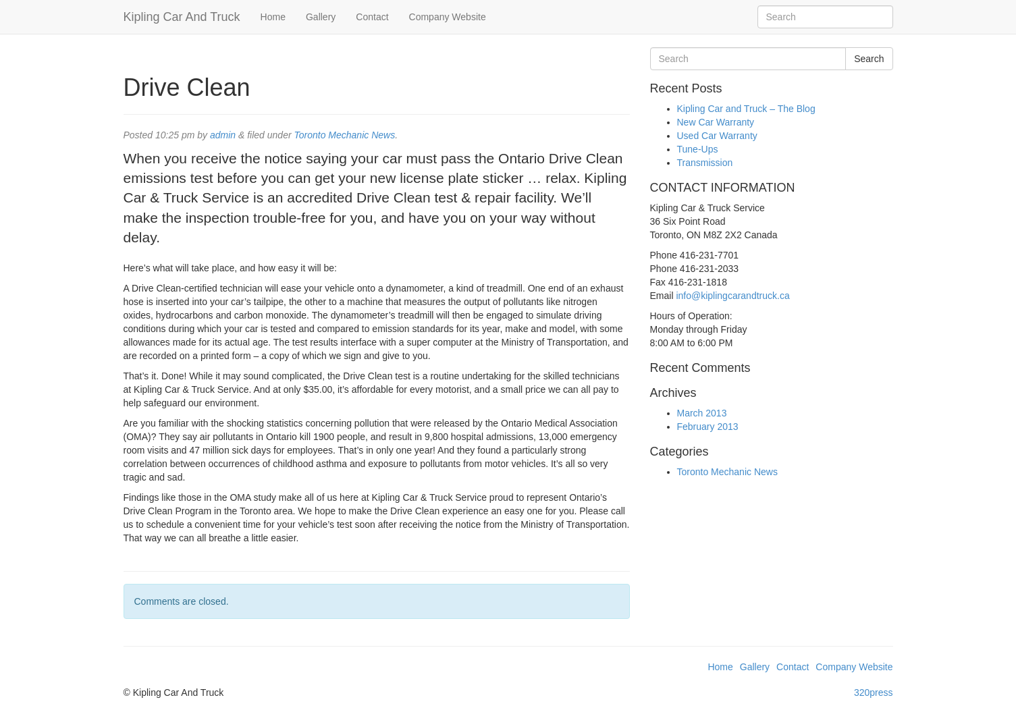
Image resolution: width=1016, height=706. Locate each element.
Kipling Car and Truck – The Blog (746, 108)
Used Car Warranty (717, 135)
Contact (372, 16)
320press (873, 692)
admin (223, 135)
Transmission (705, 162)
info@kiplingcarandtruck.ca (732, 295)
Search (869, 58)
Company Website (447, 16)
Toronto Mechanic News (344, 135)
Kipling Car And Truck (182, 17)
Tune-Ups (697, 149)
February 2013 (708, 426)
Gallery (321, 16)
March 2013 (702, 413)
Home (273, 16)
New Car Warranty (716, 122)
